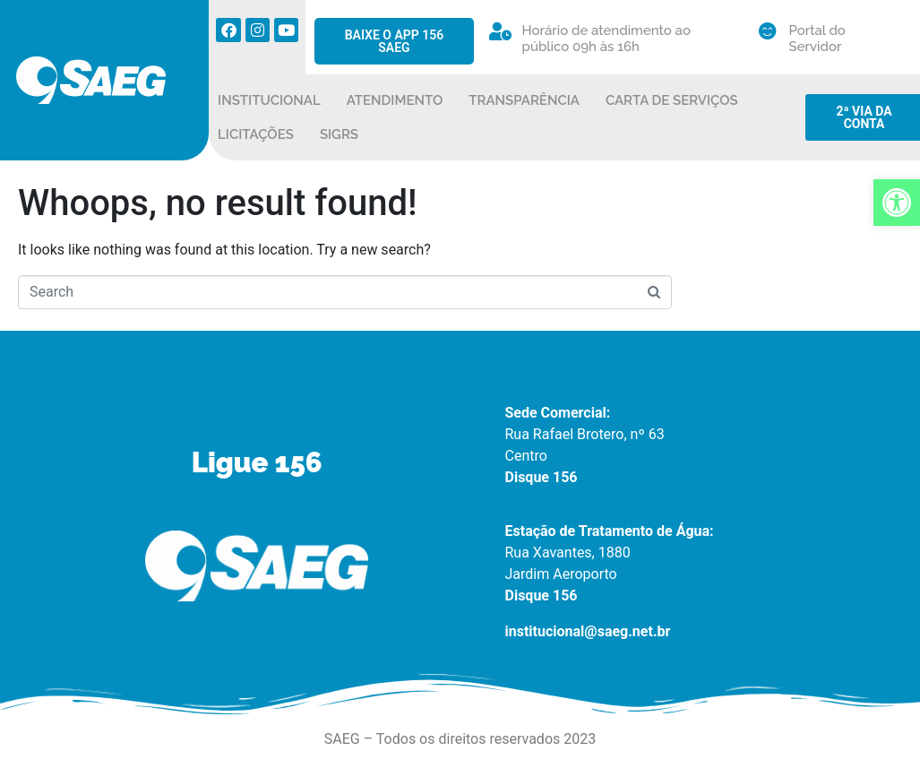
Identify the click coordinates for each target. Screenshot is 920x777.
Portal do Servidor (817, 38)
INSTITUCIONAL (269, 100)
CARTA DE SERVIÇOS (672, 100)
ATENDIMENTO (395, 100)
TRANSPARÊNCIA (524, 100)
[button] (896, 202)
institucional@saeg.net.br (588, 631)
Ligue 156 (257, 462)
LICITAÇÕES (256, 134)
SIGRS (339, 134)
